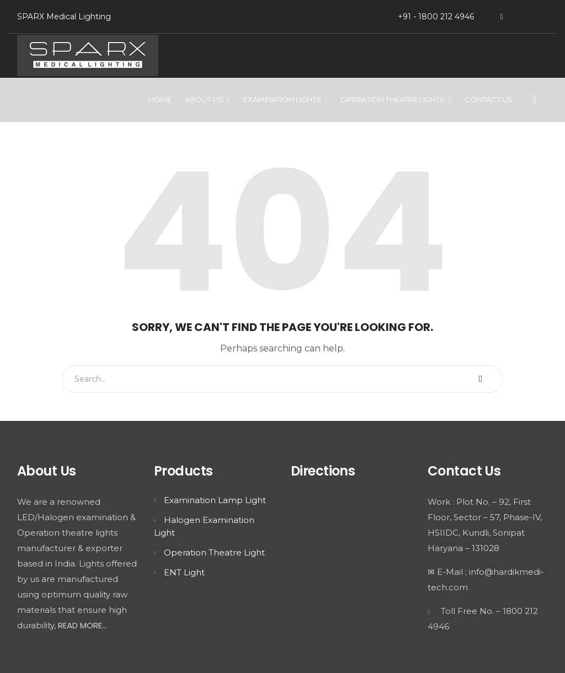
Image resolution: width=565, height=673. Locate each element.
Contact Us (489, 99)
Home (160, 99)
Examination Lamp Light (215, 500)
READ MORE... (82, 625)
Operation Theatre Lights (392, 99)
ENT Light (184, 572)
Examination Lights (282, 99)
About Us (204, 99)
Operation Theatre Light (214, 552)
